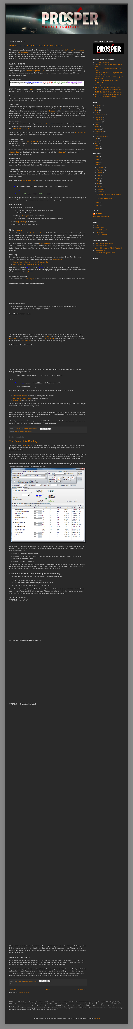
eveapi (19, 230)
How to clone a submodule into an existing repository (31, 262)
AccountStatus (26, 340)
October (100, 173)
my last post (26, 445)
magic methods (44, 244)
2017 (97, 157)
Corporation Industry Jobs (22, 398)
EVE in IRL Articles (101, 235)
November (100, 170)
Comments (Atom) (23, 993)
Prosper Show (99, 131)
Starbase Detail (14, 152)
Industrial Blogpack (101, 230)
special (97, 141)
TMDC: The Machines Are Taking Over (107, 97)
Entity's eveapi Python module (73, 50)
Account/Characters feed (20, 128)
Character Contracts (20, 396)
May (98, 181)
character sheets (80, 132)
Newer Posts (14, 989)
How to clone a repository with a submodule (28, 264)
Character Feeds (47, 124)
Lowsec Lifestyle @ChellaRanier (105, 253)
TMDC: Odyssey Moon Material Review (107, 87)
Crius (96, 110)
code (16, 431)
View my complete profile (101, 217)
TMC (96, 143)
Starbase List (60, 152)
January (100, 192)
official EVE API (24, 52)
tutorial (30, 431)
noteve (97, 127)
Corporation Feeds (31, 141)
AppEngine (29, 272)
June (99, 178)
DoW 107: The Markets (102, 62)
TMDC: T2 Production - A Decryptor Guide (108, 90)
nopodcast (21, 431)
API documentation (36, 233)
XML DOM (32, 89)
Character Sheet (48, 338)
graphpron (98, 122)
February (100, 189)
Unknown (99, 214)
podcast (97, 129)
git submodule (58, 259)
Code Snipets (99, 232)
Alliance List (17, 401)
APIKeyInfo (62, 109)
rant (96, 138)
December (100, 167)
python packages (100, 136)
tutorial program (29, 279)
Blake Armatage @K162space (104, 243)
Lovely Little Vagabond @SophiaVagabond (108, 248)
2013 (97, 203)
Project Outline (99, 227)
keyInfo (47, 336)
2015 (97, 162)
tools (26, 431)
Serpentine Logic (100, 250)
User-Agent (25, 216)
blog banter (98, 105)
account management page (35, 71)
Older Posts (82, 989)
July (98, 175)
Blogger (97, 1018)
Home (48, 989)
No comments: (33, 428)
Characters (52, 111)
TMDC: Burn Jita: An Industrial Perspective (108, 92)
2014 (97, 165)
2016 (97, 159)
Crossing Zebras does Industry (104, 85)
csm (96, 112)
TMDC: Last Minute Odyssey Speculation (108, 94)
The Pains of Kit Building (23, 441)
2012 (97, 205)
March (99, 186)
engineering (98, 117)
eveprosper (98, 119)
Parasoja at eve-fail (101, 245)
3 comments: (33, 981)
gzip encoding (21, 222)
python (97, 134)
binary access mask (28, 180)
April (98, 184)
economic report (100, 115)
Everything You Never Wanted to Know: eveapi (35, 45)
